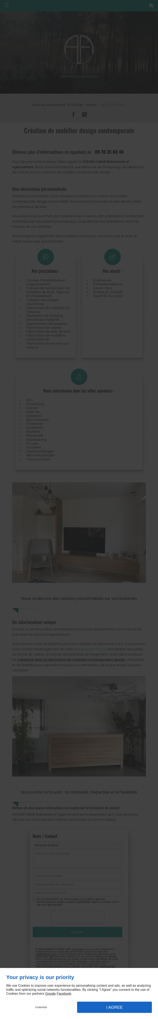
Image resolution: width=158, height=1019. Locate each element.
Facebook (64, 993)
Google (50, 993)
